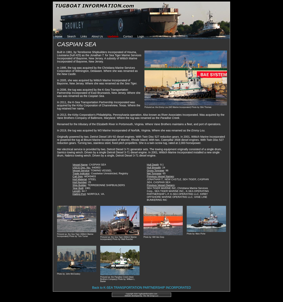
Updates (113, 36)
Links (84, 36)
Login (140, 36)
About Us (97, 36)
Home (58, 36)
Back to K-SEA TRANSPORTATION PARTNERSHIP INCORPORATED (141, 287)
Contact (128, 36)
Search (71, 36)
